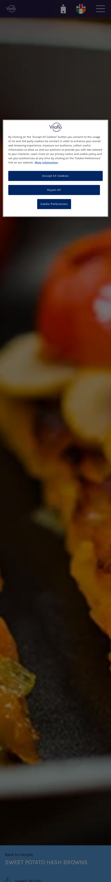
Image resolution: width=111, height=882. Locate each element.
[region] (55, 168)
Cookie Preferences (54, 204)
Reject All (54, 190)
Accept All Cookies (55, 176)
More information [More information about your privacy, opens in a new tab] (46, 162)
